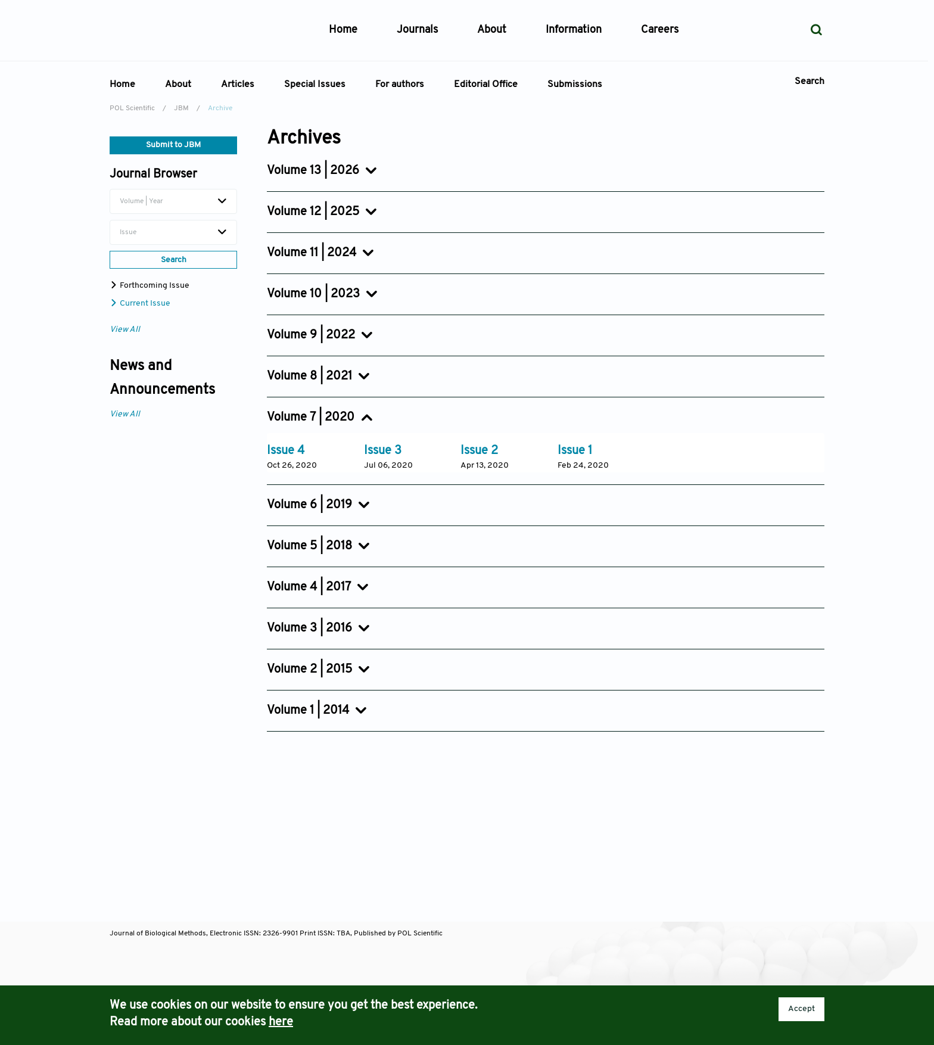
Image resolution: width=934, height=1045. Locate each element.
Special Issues (314, 84)
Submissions (574, 84)
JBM (181, 108)
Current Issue (140, 303)
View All (125, 329)
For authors (399, 84)
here (281, 1022)
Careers (659, 30)
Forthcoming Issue (149, 285)
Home (343, 30)
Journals (417, 30)
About (178, 84)
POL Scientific (132, 108)
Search (809, 81)
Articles (237, 84)
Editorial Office (486, 84)
